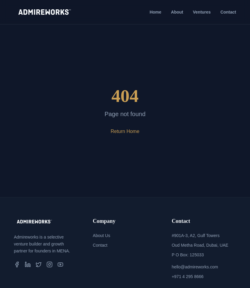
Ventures (202, 12)
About (177, 12)
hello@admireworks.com (195, 266)
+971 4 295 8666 (188, 276)
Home (155, 12)
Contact (228, 12)
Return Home (125, 131)
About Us (101, 235)
